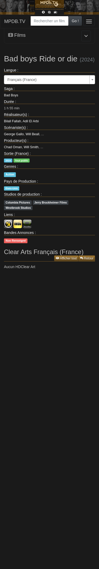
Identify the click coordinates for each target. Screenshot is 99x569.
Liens (8, 215)
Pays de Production (20, 181)
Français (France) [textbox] (21, 80)
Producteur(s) (15, 140)
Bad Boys (11, 95)
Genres (10, 166)
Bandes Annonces (19, 233)
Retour (86, 258)
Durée (9, 102)
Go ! (75, 21)
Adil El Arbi (31, 121)
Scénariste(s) (15, 127)
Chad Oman (13, 147)
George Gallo (14, 134)
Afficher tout (66, 258)
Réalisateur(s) (15, 114)
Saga (8, 89)
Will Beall (32, 134)
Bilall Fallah (12, 121)
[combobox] (49, 21)
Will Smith (31, 147)
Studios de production (22, 194)
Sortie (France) (16, 153)
